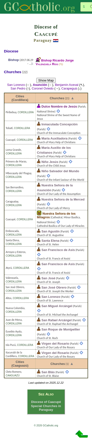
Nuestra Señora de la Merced (63, 199)
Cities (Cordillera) (20, 98)
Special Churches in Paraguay (46, 407)
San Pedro (18, 88)
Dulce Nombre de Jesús (59, 106)
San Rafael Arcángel (56, 320)
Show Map (46, 80)
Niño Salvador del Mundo (60, 171)
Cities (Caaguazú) (20, 363)
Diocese (11, 51)
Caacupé (46, 34)
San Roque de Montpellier (60, 329)
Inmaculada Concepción (59, 124)
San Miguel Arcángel (56, 306)
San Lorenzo (16, 85)
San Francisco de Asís (58, 250)
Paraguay (43, 40)
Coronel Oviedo (42, 88)
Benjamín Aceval (66, 85)
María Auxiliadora (54, 138)
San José (48, 278)
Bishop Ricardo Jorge (55, 62)
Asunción (40, 85)
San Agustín (50, 231)
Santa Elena (50, 240)
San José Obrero (53, 287)
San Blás (48, 372)
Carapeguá (69, 88)
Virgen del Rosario (55, 343)
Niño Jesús (49, 162)
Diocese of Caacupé (46, 402)
